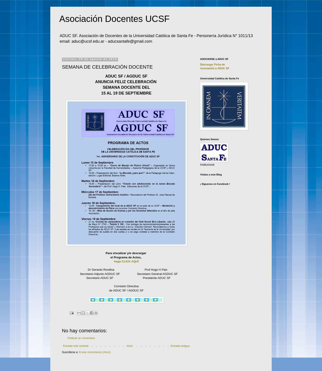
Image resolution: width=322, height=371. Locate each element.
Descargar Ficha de (212, 64)
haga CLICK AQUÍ (126, 261)
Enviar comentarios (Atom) (95, 352)
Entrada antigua (180, 346)
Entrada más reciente (76, 346)
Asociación (214, 68)
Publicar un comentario (81, 338)
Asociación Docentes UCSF (114, 19)
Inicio (130, 346)
